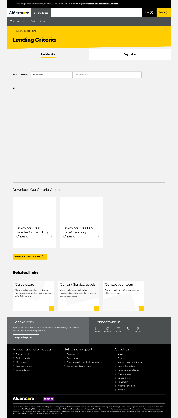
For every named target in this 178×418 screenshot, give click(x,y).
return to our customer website (103, 4)
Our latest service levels (78, 296)
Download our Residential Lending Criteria (34, 222)
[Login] (164, 12)
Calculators (33, 296)
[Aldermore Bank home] (19, 13)
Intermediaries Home (24, 31)
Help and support (25, 337)
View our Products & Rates (29, 256)
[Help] (149, 12)
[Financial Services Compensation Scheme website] (48, 399)
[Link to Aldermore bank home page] (23, 399)
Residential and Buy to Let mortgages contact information (123, 296)
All (14, 88)
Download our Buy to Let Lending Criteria (81, 222)
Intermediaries (41, 13)
